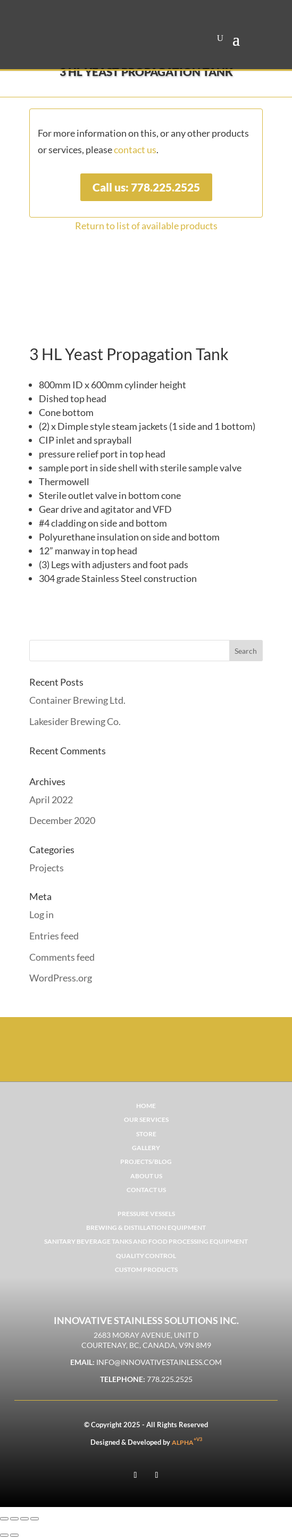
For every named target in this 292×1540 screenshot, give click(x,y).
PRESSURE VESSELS (146, 1214)
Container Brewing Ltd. (77, 700)
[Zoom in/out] (4, 1518)
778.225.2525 (170, 1379)
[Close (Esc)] (34, 1518)
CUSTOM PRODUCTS (146, 1269)
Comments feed (62, 957)
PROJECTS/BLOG (146, 1162)
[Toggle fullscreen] (14, 1518)
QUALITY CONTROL (146, 1256)
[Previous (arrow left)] (4, 1535)
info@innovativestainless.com (159, 1362)
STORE (146, 1134)
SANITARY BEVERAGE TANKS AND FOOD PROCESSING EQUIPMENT (146, 1241)
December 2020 (62, 820)
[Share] (24, 1518)
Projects (46, 867)
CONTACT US (146, 1190)
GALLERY (146, 1148)
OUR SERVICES (146, 1119)
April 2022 (51, 799)
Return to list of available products (146, 225)
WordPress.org (60, 978)
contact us (135, 149)
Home (146, 1106)
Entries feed (54, 936)
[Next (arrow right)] (14, 1535)
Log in (41, 914)
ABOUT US (146, 1176)
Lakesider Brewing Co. (75, 721)
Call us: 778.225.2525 (146, 187)
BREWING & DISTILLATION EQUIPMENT (146, 1227)
